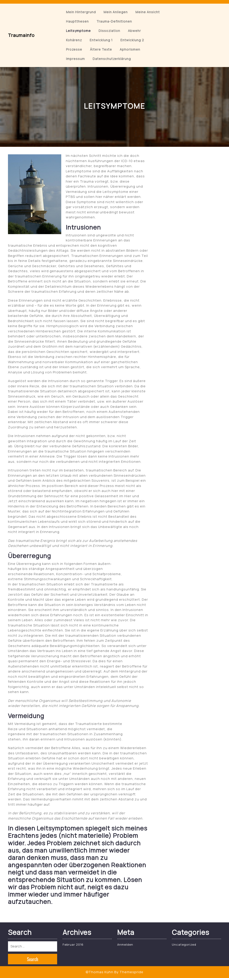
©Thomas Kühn (99, 972)
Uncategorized (184, 944)
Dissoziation (109, 30)
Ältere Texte (101, 49)
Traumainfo (21, 35)
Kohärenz (74, 40)
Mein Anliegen (116, 12)
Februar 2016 (73, 944)
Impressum (75, 59)
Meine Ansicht (147, 12)
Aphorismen (130, 49)
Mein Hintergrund (81, 12)
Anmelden (125, 944)
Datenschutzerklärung (112, 59)
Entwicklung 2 (132, 40)
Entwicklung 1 (101, 40)
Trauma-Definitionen (114, 21)
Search (32, 959)
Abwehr (134, 30)
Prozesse (74, 49)
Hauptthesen (77, 21)
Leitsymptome (78, 30)
